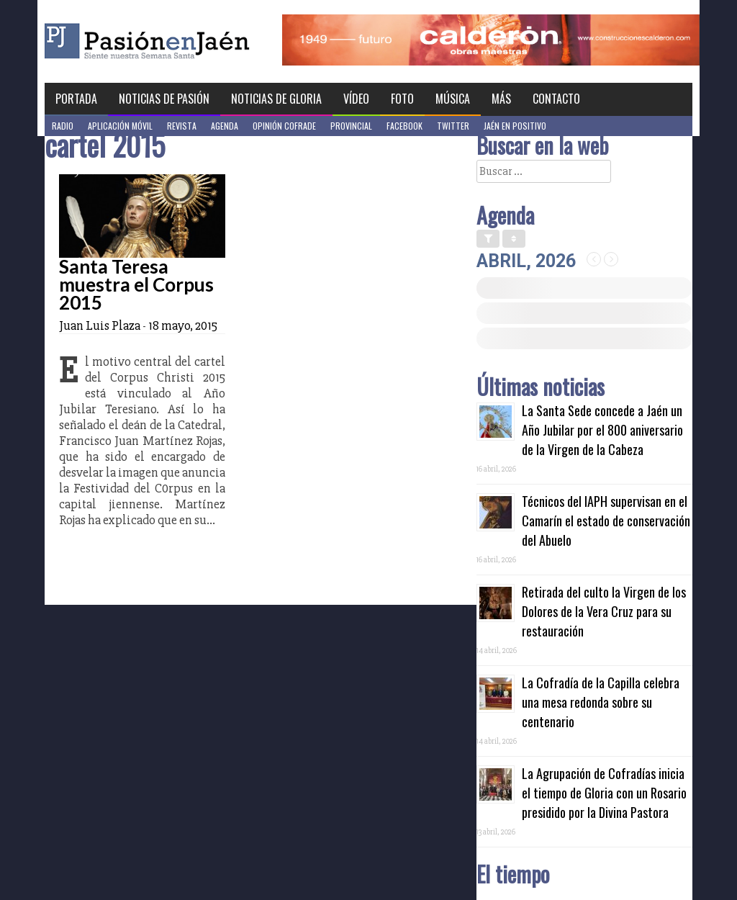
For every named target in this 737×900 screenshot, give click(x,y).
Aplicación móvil (120, 126)
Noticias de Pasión (164, 98)
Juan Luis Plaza (99, 325)
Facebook (404, 126)
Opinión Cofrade (284, 126)
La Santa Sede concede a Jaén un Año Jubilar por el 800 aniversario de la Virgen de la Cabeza (602, 430)
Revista (181, 126)
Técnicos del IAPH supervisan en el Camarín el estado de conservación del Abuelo (606, 520)
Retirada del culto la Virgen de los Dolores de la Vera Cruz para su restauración (604, 611)
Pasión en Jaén (186, 41)
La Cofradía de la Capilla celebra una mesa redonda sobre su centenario (600, 702)
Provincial (351, 126)
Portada (76, 98)
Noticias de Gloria (276, 98)
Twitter (453, 126)
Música (452, 98)
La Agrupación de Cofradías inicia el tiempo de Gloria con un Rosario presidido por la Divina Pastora (604, 793)
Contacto (556, 98)
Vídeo (356, 98)
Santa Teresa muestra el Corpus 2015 (136, 284)
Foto (402, 98)
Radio (62, 126)
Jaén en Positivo (515, 126)
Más (501, 98)
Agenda (224, 126)
